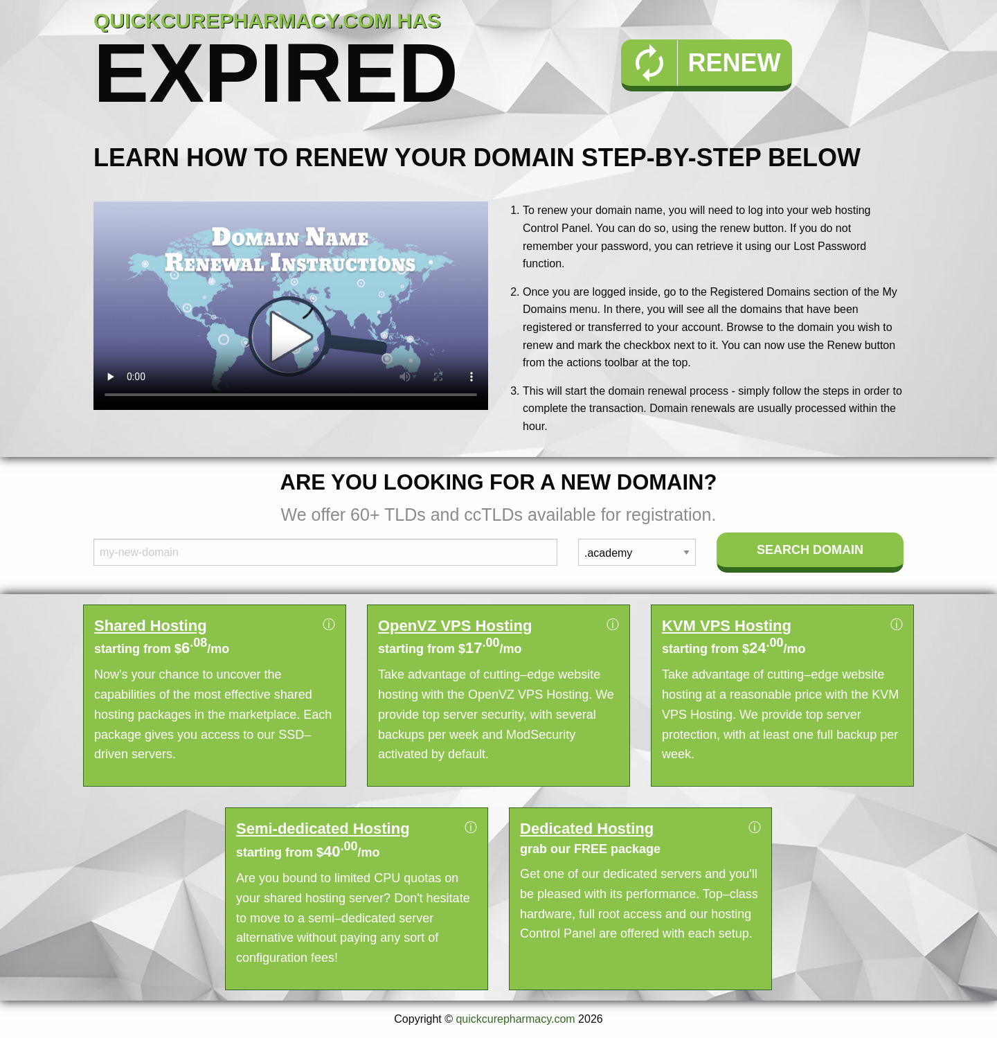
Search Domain (810, 550)
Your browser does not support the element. (290, 306)
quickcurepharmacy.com (515, 1019)
